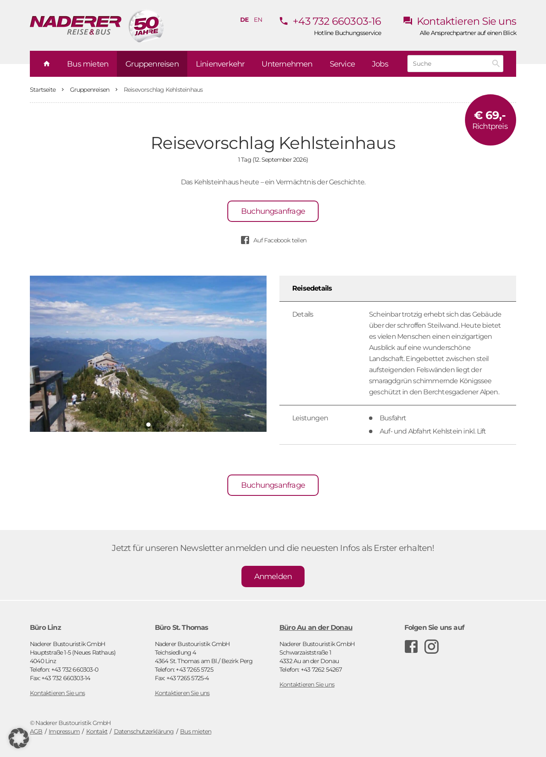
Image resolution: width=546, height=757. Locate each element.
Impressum (64, 731)
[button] (19, 738)
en (257, 19)
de (244, 19)
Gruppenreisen (90, 89)
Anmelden (273, 576)
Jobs (380, 64)
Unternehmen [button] (286, 64)
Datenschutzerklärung (144, 731)
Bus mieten (195, 731)
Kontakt (96, 731)
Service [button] (342, 64)
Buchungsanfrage (273, 211)
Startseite (43, 89)
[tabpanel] (148, 354)
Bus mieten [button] (87, 64)
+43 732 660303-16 (330, 21)
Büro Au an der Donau (315, 627)
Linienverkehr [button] (220, 64)
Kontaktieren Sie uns (459, 21)
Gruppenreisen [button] (152, 64)
